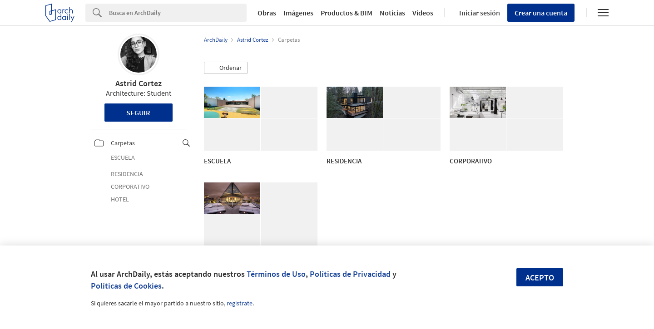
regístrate (240, 303)
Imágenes (298, 12)
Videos (422, 12)
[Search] (178, 13)
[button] (226, 68)
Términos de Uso (276, 274)
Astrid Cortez (138, 83)
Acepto (539, 277)
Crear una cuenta (541, 12)
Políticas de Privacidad (350, 274)
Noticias (392, 12)
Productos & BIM (346, 12)
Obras (267, 12)
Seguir (138, 112)
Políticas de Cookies (126, 285)
